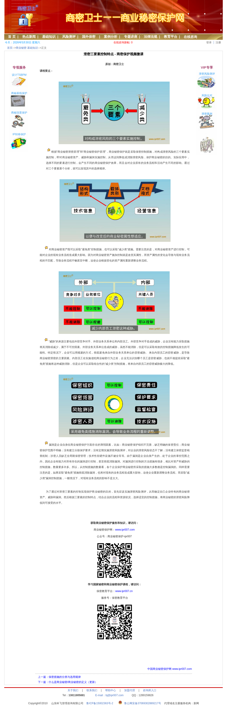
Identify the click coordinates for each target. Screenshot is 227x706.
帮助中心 (110, 690)
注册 (218, 42)
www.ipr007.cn (124, 591)
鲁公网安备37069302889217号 (142, 703)
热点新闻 (29, 36)
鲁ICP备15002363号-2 (101, 703)
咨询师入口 (149, 690)
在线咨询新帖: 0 (123, 42)
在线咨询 (190, 37)
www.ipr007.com (125, 529)
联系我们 (92, 690)
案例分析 (110, 36)
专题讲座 (130, 36)
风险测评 (69, 36)
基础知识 (49, 36)
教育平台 (170, 36)
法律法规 (150, 36)
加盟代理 (129, 690)
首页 (9, 47)
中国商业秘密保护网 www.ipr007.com (169, 668)
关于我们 (73, 690)
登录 (209, 42)
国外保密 (89, 36)
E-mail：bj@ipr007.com (109, 695)
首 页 (12, 36)
